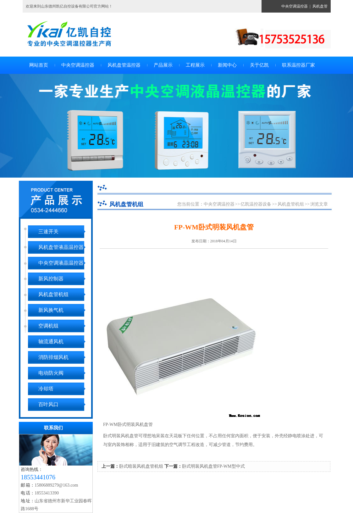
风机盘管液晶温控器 (61, 247)
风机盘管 (320, 6)
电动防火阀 (50, 373)
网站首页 (38, 65)
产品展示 (163, 65)
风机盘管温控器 (124, 65)
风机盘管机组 (53, 294)
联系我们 (53, 427)
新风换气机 (50, 310)
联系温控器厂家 (298, 65)
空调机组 (48, 325)
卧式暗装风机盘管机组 (141, 466)
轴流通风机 (50, 341)
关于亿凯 (259, 65)
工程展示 (195, 65)
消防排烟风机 (53, 357)
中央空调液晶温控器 (61, 263)
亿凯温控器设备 (255, 204)
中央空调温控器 (294, 6)
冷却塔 (45, 388)
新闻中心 (227, 65)
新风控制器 (50, 278)
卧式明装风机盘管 (120, 435)
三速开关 (48, 231)
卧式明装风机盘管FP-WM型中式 (213, 466)
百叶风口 (48, 404)
